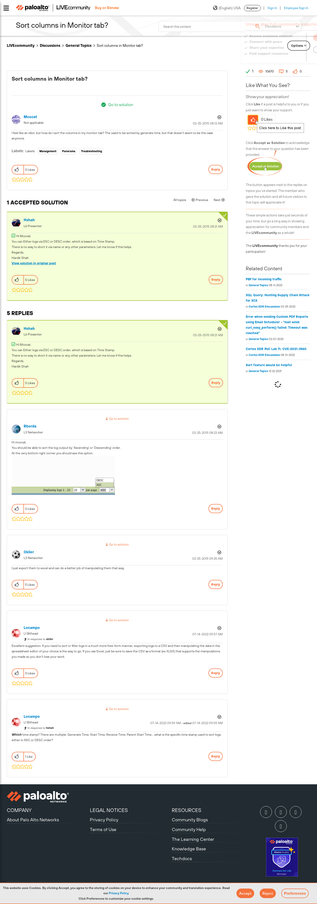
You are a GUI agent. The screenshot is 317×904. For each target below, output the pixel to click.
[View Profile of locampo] (32, 628)
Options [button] (219, 117)
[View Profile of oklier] (29, 552)
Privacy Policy (118, 893)
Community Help (189, 829)
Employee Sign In (296, 8)
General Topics (78, 45)
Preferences (295, 893)
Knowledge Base (189, 848)
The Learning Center (193, 839)
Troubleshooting (91, 151)
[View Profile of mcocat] (30, 117)
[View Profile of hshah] (29, 220)
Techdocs (182, 858)
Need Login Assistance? (289, 58)
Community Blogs (190, 819)
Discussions (50, 45)
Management (47, 151)
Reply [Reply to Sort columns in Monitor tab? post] (215, 169)
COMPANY (19, 810)
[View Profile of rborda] (30, 426)
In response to (40, 639)
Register (252, 8)
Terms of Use (103, 829)
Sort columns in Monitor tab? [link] (120, 45)
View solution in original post (34, 263)
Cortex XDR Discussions (264, 306)
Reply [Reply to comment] (215, 279)
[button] (245, 893)
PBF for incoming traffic (264, 279)
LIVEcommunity (21, 45)
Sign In (272, 8)
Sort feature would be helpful (269, 365)
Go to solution (120, 104)
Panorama (68, 151)
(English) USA (227, 8)
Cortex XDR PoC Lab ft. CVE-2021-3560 (276, 349)
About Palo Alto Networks (33, 819)
